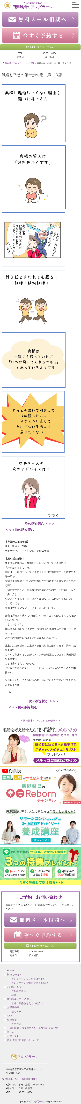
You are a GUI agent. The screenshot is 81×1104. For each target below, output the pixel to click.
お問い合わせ (14, 1036)
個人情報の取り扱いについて (23, 1040)
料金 (13, 995)
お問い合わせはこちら (40, 47)
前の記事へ (29, 720)
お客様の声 (13, 1007)
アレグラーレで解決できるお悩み (29, 982)
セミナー (16, 1011)
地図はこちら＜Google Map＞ (20, 1078)
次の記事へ (52, 720)
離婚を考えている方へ (19, 999)
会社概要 (12, 1019)
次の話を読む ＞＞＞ (39, 523)
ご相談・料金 (14, 987)
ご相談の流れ (18, 991)
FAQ (9, 1015)
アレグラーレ (25, 1057)
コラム (10, 1032)
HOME (40, 720)
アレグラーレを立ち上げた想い (28, 979)
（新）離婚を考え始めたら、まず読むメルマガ (32, 1028)
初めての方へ (14, 974)
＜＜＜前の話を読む (19, 530)
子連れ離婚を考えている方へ (27, 1003)
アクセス (16, 1023)
